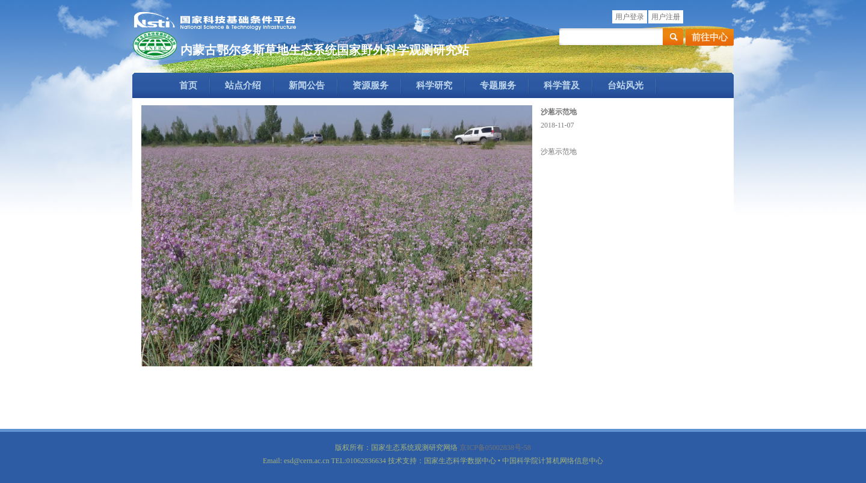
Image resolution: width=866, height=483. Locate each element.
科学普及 (562, 85)
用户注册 (665, 17)
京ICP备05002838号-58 (495, 447)
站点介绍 (243, 85)
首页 (188, 85)
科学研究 (434, 85)
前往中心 (710, 37)
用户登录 (629, 17)
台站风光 (625, 85)
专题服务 (498, 85)
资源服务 (370, 85)
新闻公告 (307, 85)
